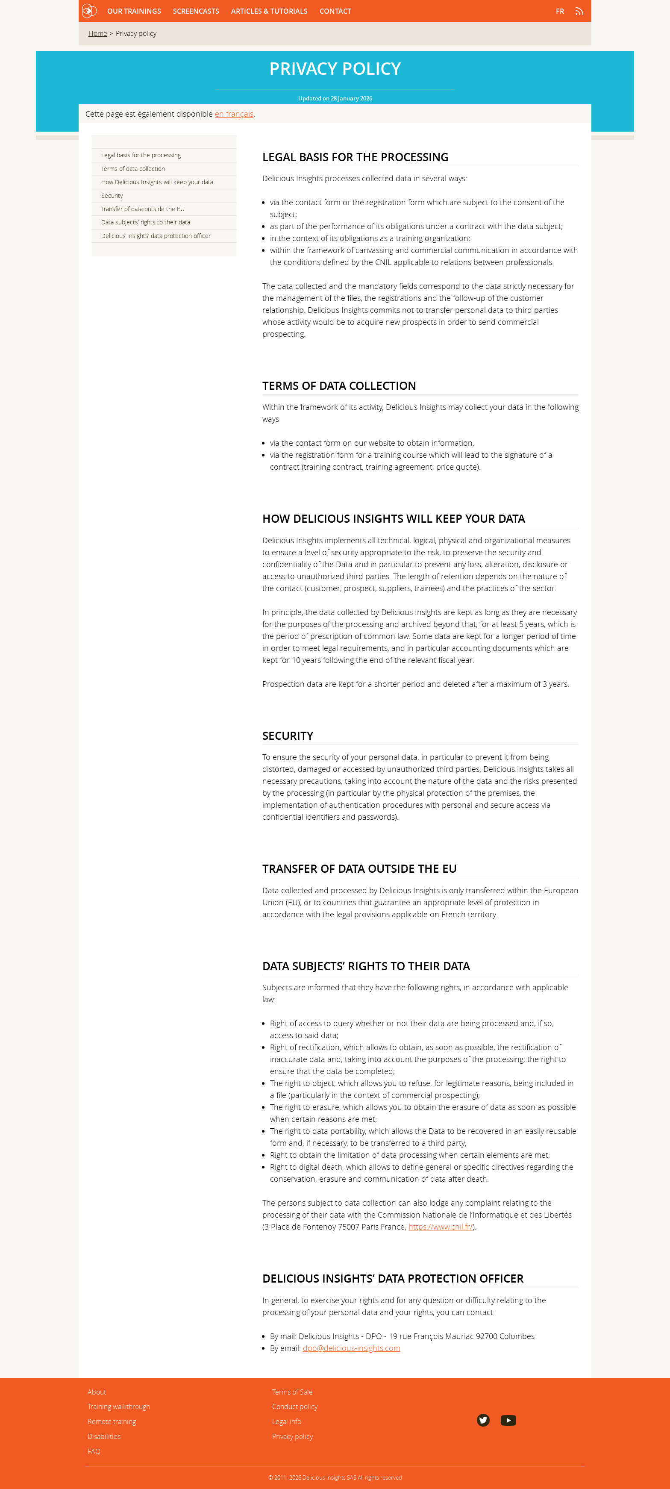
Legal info (286, 1421)
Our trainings (135, 11)
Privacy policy (292, 1436)
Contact (335, 11)
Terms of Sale (292, 1392)
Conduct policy (294, 1406)
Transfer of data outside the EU (143, 209)
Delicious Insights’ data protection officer (156, 236)
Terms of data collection (133, 169)
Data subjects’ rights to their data (145, 222)
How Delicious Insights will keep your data (157, 182)
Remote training (112, 1421)
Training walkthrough (119, 1406)
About (97, 1392)
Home (97, 33)
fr (560, 11)
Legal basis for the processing (141, 155)
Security (112, 196)
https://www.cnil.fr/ (440, 1226)
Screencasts (197, 11)
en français (234, 114)
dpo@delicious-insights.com (351, 1348)
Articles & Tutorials (270, 11)
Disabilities (104, 1436)
